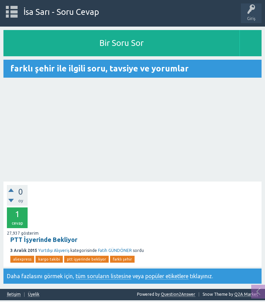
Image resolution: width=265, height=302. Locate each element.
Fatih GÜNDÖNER (115, 250)
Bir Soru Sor (121, 43)
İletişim (14, 294)
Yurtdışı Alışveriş (53, 250)
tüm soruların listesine (103, 276)
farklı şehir (122, 259)
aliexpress (22, 259)
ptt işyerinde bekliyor (86, 259)
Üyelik (33, 294)
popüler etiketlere (166, 276)
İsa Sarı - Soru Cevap (61, 12)
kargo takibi (49, 259)
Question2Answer (178, 294)
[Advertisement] (132, 130)
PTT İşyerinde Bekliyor (43, 239)
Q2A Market (246, 294)
